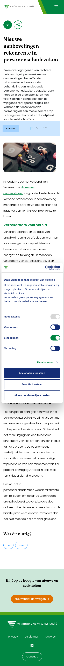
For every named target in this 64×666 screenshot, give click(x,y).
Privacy (13, 637)
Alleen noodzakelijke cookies (32, 395)
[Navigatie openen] (56, 7)
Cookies (50, 637)
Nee (21, 545)
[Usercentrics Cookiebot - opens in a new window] (45, 267)
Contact (32, 656)
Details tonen (45, 362)
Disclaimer (31, 637)
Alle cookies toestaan (32, 373)
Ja (8, 545)
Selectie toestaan (32, 384)
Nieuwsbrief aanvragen (32, 599)
